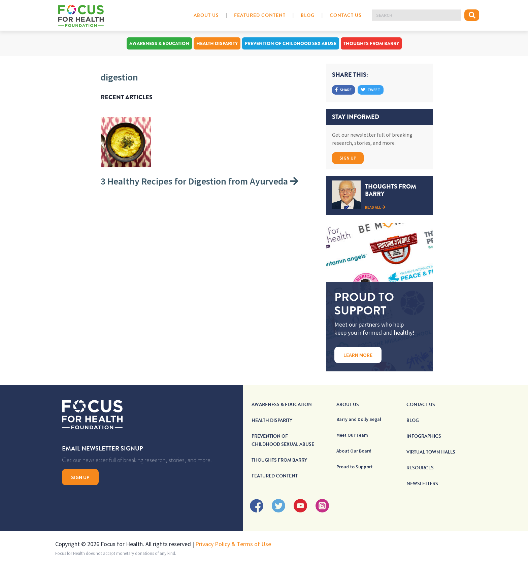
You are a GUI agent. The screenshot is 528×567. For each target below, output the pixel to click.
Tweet (370, 89)
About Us (206, 15)
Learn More (357, 355)
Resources (420, 467)
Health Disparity (217, 43)
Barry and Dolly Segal (358, 419)
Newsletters (422, 483)
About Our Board (353, 451)
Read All (375, 207)
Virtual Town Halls (430, 452)
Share (343, 89)
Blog (308, 15)
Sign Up (347, 158)
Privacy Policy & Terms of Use (233, 544)
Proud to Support (354, 467)
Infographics (423, 436)
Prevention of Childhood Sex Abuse (290, 43)
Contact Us (346, 15)
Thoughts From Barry (371, 43)
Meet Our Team (352, 435)
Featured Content (260, 15)
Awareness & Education (159, 43)
